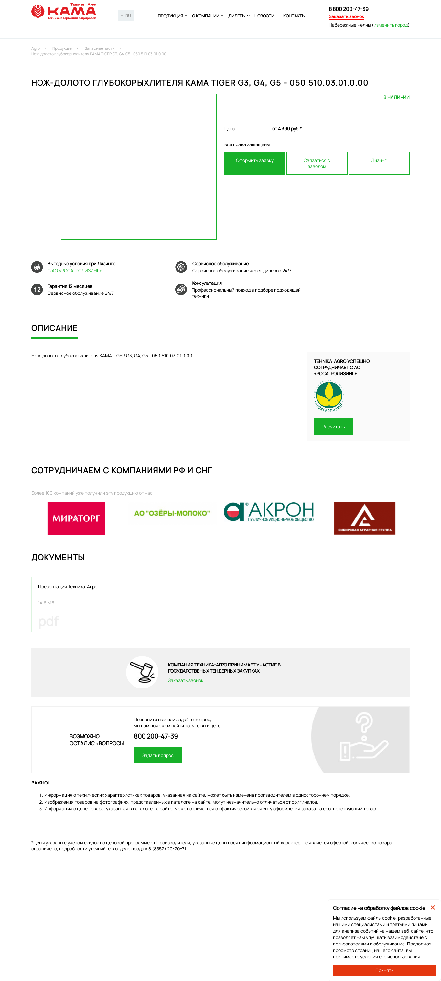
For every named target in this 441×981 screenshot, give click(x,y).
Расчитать (333, 426)
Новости (264, 16)
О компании (205, 16)
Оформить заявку (255, 160)
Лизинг (379, 160)
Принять (384, 970)
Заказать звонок (346, 16)
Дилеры (236, 16)
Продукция (170, 16)
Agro (35, 48)
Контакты (294, 16)
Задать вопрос (158, 755)
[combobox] (126, 15)
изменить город (391, 25)
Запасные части (100, 48)
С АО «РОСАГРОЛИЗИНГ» (75, 270)
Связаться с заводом (317, 163)
